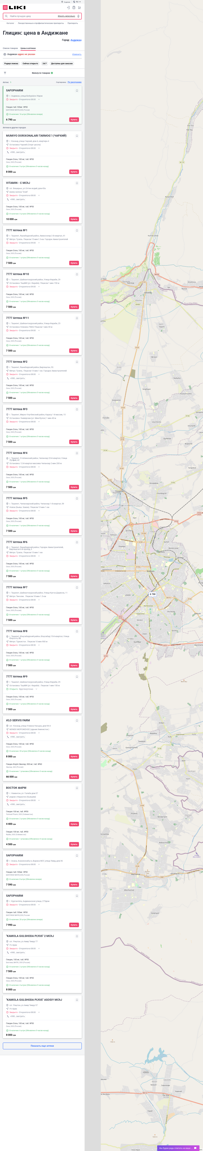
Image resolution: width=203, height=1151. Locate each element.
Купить (74, 119)
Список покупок (74, 7)
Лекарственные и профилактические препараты (41, 23)
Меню (5, 7)
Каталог (10, 23)
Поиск (6, 16)
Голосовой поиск (78, 16)
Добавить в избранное (77, 91)
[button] (153, 597)
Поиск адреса (4, 54)
